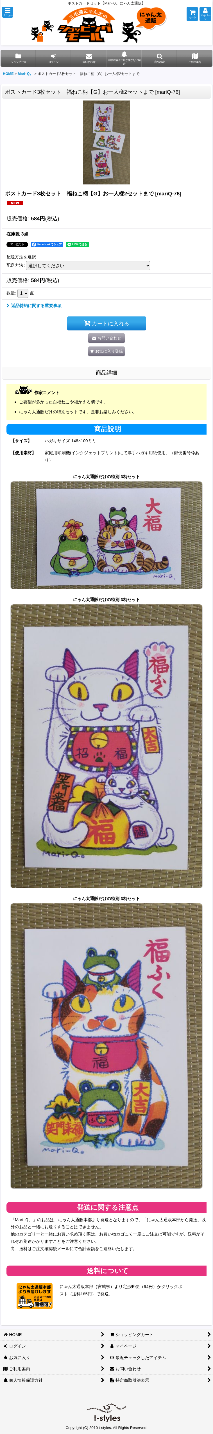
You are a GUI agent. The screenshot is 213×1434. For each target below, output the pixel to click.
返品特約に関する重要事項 (34, 305)
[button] (7, 12)
